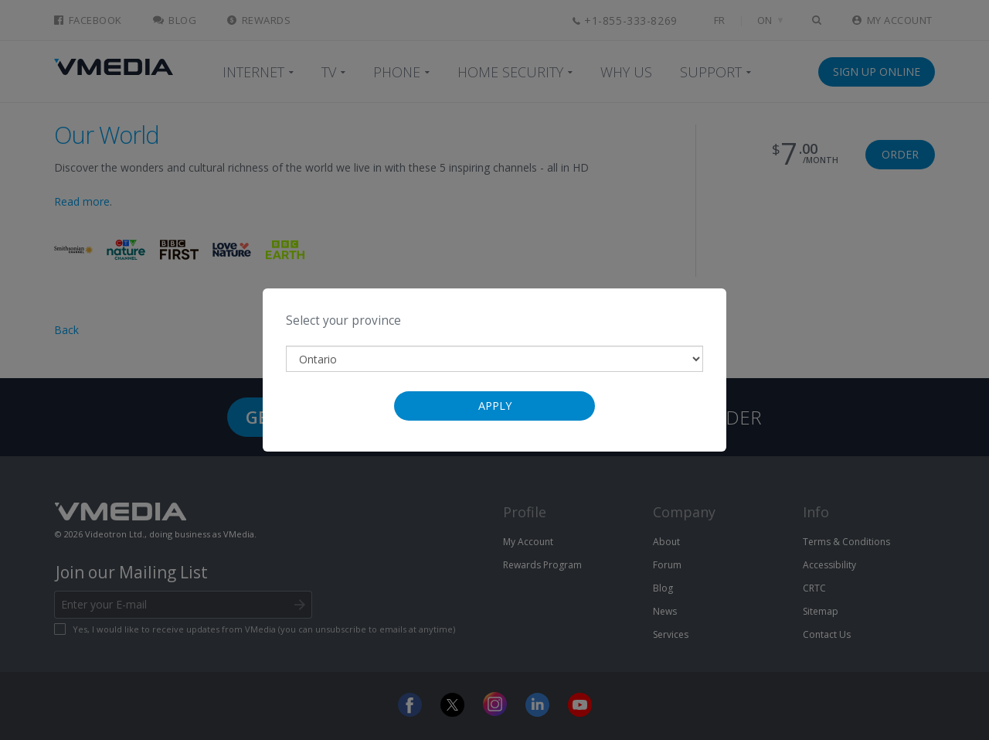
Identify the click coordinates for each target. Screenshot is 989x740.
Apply (494, 405)
